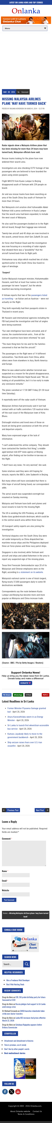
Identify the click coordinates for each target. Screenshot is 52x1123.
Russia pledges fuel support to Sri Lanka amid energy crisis (23, 1005)
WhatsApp (18, 695)
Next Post (40, 810)
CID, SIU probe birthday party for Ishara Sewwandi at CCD (23, 998)
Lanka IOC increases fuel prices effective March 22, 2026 (23, 1019)
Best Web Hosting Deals (15, 984)
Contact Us (37, 1111)
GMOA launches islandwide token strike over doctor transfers (23, 1012)
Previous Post (13, 810)
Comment (24, 91)
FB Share (6, 695)
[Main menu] (24, 28)
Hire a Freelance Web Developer (18, 980)
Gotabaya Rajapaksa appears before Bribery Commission (22, 1026)
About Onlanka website (20, 1111)
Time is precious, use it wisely (15, 1044)
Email (5, 880)
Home (5, 913)
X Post (28, 695)
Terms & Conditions (26, 1114)
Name (5, 871)
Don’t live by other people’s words (16, 1048)
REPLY (45, 695)
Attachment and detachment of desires (18, 1040)
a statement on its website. (31, 572)
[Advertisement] (26, 60)
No (18, 91)
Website (5, 890)
